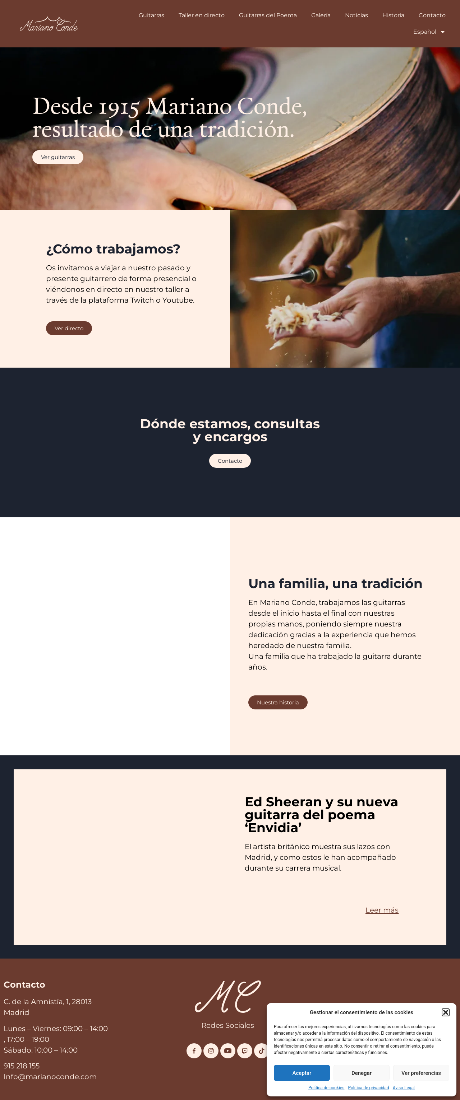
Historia (393, 15)
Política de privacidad (368, 1087)
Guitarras (151, 15)
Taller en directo (202, 15)
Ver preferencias (421, 1073)
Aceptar (302, 1073)
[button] (445, 1012)
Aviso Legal (404, 1087)
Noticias (356, 15)
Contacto (432, 15)
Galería (321, 15)
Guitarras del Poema (268, 15)
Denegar (361, 1073)
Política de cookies (326, 1087)
